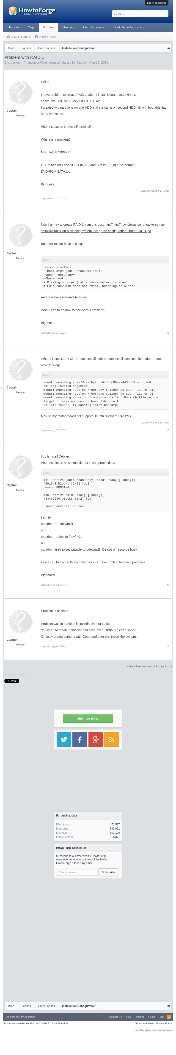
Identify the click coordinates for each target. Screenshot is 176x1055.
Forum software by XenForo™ (36, 1023)
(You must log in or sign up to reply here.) (149, 666)
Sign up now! (88, 718)
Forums (48, 27)
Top (162, 1016)
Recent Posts (47, 36)
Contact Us (115, 1016)
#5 (168, 646)
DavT (116, 836)
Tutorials (14, 27)
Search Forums (21, 36)
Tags (31, 27)
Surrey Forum (165, 1030)
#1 (168, 198)
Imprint (140, 1016)
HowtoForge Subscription (129, 27)
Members (68, 27)
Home (151, 1016)
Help (129, 1016)
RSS (169, 1017)
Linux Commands (93, 27)
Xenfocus (30, 1016)
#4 (168, 585)
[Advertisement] (88, 909)
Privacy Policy (164, 1023)
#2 (168, 332)
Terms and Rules (144, 1023)
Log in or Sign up (156, 2)
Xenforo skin (13, 1016)
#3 (168, 430)
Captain (12, 110)
